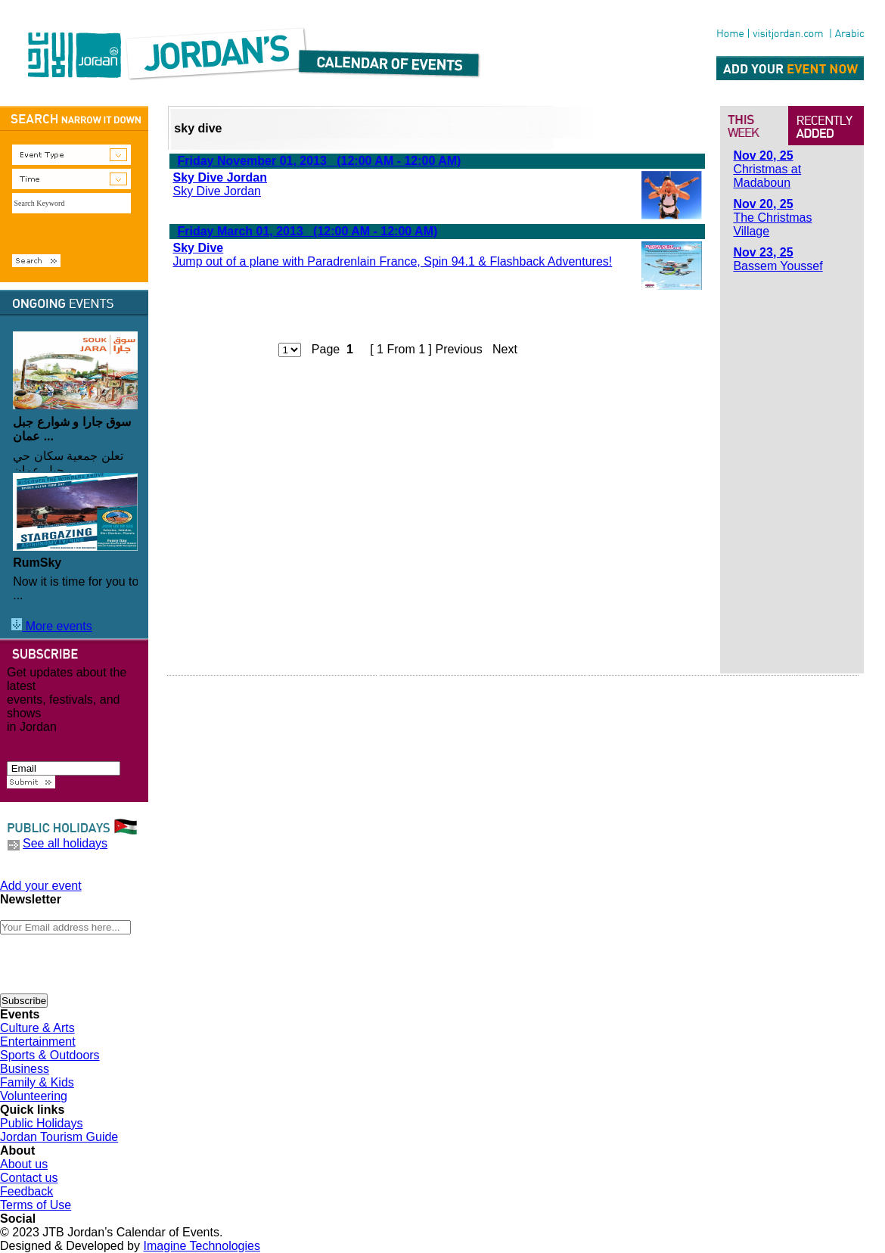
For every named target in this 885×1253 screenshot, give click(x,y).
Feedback (26, 1191)
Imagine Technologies (201, 1245)
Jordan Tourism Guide (59, 1136)
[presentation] (115, 963)
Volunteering (33, 1096)
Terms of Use (35, 1205)
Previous (458, 349)
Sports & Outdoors (50, 1055)
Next (504, 349)
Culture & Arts (37, 1027)
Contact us (28, 1177)
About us (24, 1164)
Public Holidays (41, 1123)
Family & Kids (37, 1082)
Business (24, 1068)
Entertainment (38, 1041)
